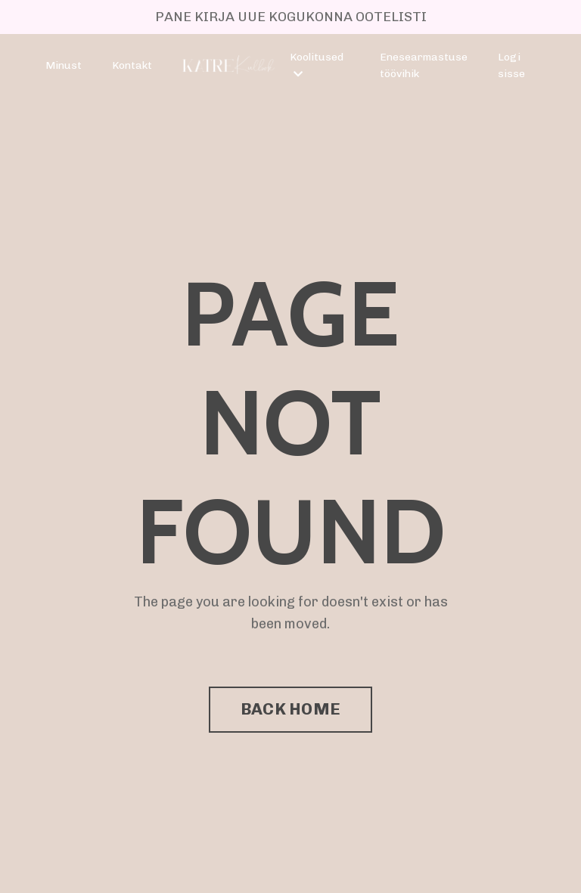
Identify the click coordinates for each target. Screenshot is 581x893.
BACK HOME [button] (290, 708)
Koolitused (316, 65)
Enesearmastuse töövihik (424, 65)
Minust (63, 65)
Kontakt (132, 65)
